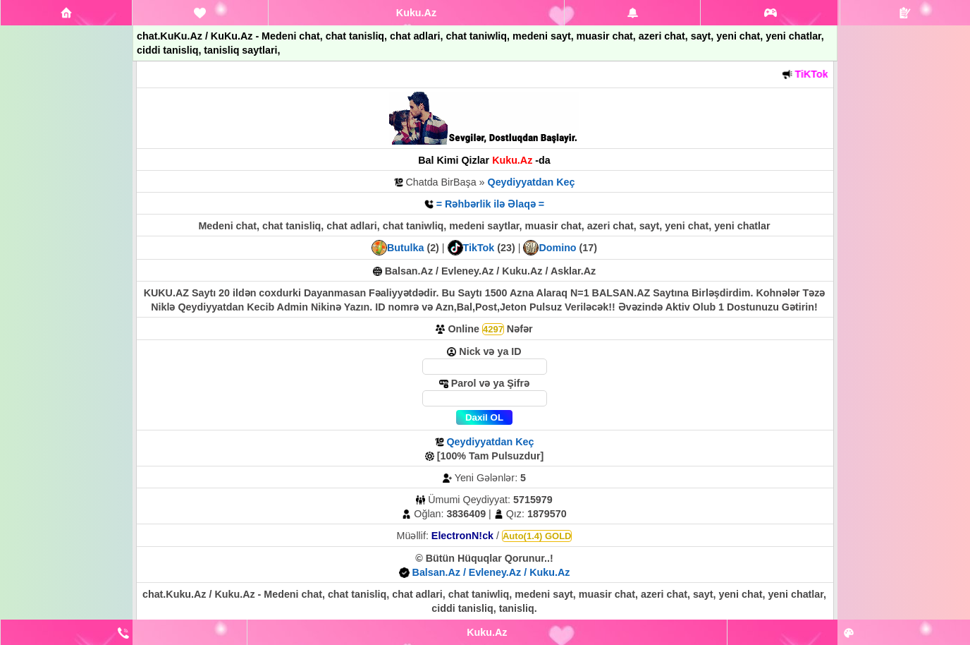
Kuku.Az (416, 12)
